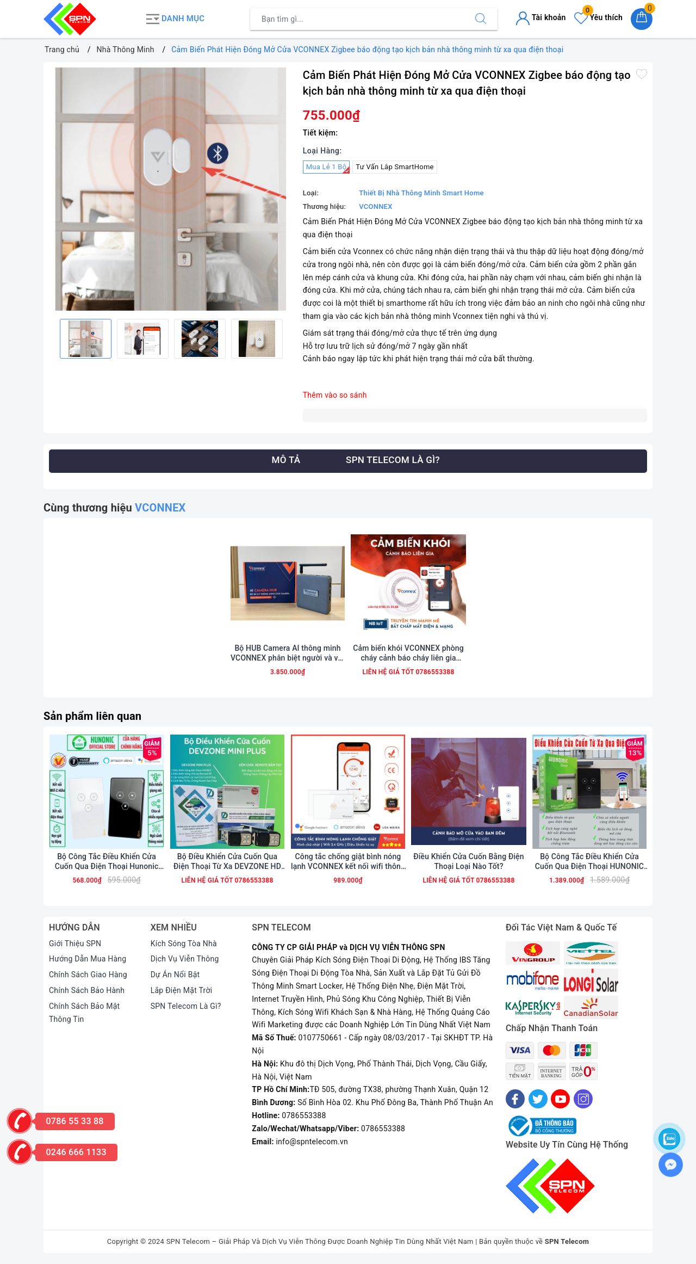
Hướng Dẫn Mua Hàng (87, 958)
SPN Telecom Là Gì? (186, 1006)
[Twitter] (538, 1098)
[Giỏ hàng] (641, 19)
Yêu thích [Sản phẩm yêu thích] (598, 17)
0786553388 (434, 672)
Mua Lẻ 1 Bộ (328, 168)
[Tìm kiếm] (481, 19)
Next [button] (292, 338)
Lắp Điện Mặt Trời (182, 990)
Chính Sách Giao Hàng (88, 974)
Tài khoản (541, 17)
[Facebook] (515, 1098)
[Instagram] (583, 1098)
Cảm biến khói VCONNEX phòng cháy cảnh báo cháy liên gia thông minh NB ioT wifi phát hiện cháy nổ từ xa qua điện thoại (408, 653)
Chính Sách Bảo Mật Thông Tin (84, 1012)
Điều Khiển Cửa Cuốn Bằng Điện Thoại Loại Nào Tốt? (468, 861)
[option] (170, 189)
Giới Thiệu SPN (75, 943)
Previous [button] (49, 338)
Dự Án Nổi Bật (175, 974)
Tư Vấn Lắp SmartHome (394, 167)
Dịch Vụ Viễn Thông (185, 958)
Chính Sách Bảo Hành (87, 990)
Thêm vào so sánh (335, 395)
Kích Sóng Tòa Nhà (184, 943)
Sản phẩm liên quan (92, 716)
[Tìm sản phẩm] (357, 19)
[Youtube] (560, 1098)
